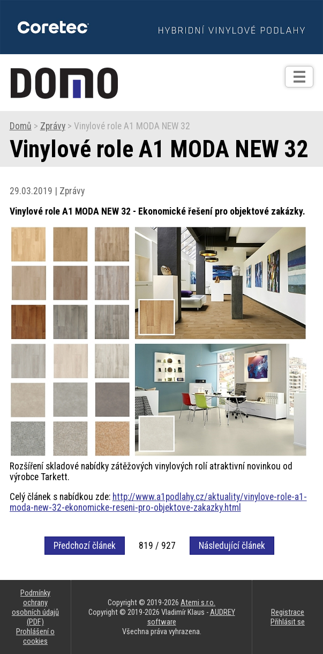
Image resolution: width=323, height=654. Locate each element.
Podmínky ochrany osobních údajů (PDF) (35, 607)
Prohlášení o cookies (35, 636)
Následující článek (232, 545)
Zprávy (52, 126)
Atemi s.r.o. (198, 602)
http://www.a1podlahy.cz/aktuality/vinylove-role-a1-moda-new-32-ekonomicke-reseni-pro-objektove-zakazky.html (158, 502)
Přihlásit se (288, 622)
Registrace (287, 612)
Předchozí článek (85, 545)
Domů (21, 126)
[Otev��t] (299, 76)
